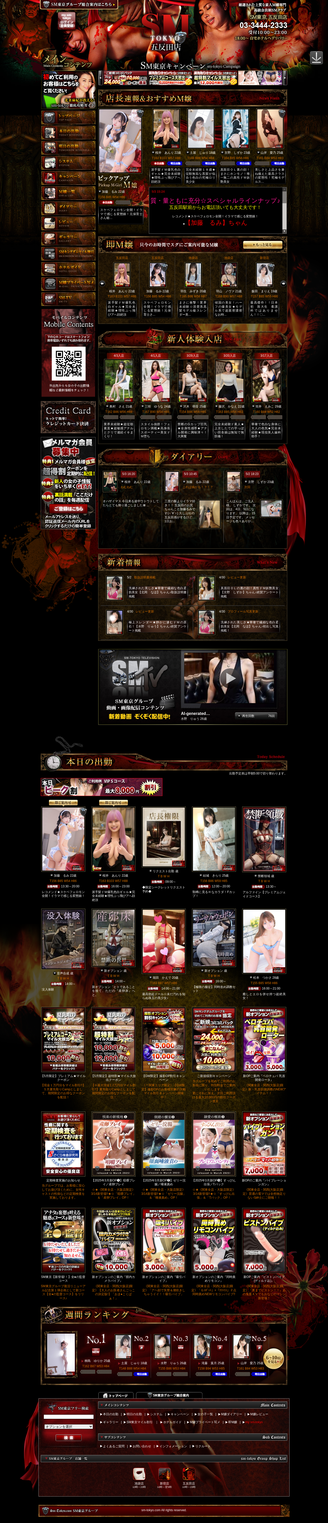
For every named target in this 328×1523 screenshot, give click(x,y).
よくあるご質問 (114, 1446)
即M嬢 (232, 1422)
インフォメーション (173, 1446)
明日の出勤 (134, 1414)
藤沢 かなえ (228, 406)
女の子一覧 (205, 1414)
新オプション (113, 971)
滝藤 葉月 (209, 1363)
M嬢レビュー (259, 1414)
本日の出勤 (110, 1414)
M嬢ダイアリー (231, 1414)
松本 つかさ (262, 977)
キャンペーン (180, 1414)
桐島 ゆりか (94, 1361)
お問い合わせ (142, 1446)
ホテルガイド (172, 1422)
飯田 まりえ (261, 291)
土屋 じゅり (199, 152)
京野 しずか (233, 152)
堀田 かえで (162, 977)
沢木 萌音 (191, 406)
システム (156, 1414)
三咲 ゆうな (154, 406)
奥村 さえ (117, 406)
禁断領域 (264, 876)
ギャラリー (110, 1422)
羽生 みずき (189, 291)
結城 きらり (212, 875)
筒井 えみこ (264, 406)
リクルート (203, 1446)
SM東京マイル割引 (140, 1422)
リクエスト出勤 (163, 871)
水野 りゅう (170, 1363)
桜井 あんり (164, 152)
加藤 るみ (109, 191)
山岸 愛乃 (268, 152)
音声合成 (63, 973)
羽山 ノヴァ (225, 291)
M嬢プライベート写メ (205, 1422)
